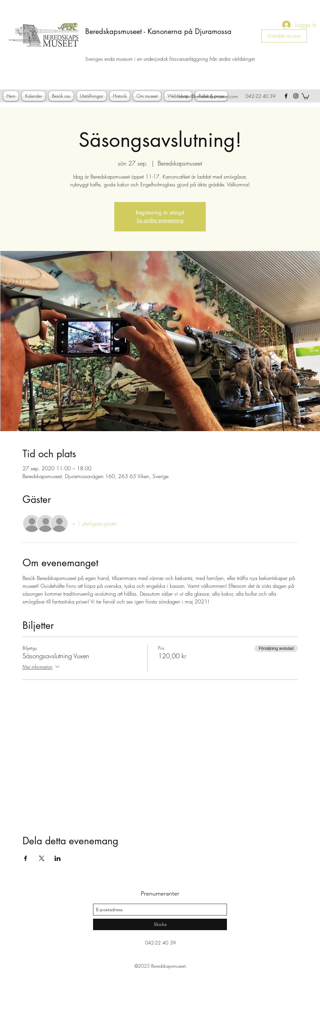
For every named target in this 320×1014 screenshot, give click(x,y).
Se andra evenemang (160, 220)
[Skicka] (160, 924)
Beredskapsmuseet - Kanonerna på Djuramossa (158, 31)
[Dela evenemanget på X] (42, 858)
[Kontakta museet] (284, 35)
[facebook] (286, 96)
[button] (305, 96)
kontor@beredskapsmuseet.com (208, 96)
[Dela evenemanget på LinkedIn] (58, 858)
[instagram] (296, 96)
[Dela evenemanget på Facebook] (26, 858)
